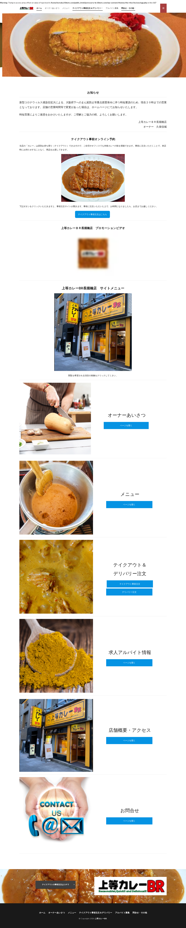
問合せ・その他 (127, 8)
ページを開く (126, 425)
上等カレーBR (101, 918)
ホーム (39, 8)
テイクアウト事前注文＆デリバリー (86, 8)
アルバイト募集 (112, 8)
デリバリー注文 (129, 592)
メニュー (65, 8)
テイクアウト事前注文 (129, 584)
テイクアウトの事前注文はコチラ (55, 884)
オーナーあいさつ (52, 8)
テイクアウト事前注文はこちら (92, 214)
